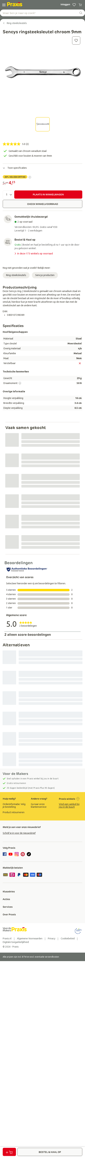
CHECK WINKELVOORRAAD (42, 204)
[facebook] (5, 854)
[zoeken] (81, 13)
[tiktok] (29, 854)
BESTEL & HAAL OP (50, 1152)
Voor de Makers (15, 774)
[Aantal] (8, 194)
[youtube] (10, 854)
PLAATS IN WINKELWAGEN (48, 194)
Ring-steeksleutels (16, 275)
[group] (14, 805)
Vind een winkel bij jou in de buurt (69, 805)
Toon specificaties (15, 167)
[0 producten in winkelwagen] (80, 4)
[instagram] (16, 854)
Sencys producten (44, 275)
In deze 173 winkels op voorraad (33, 253)
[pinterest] (22, 854)
